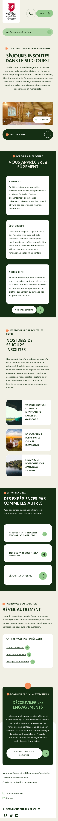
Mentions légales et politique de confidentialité (26, 773)
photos (42, 120)
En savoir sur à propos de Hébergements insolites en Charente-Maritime (28, 533)
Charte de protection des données (20, 782)
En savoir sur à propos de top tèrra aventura (28, 553)
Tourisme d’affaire (14, 793)
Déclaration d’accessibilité (16, 777)
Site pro (9, 798)
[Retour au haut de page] (28, 685)
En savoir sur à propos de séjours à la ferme (28, 575)
